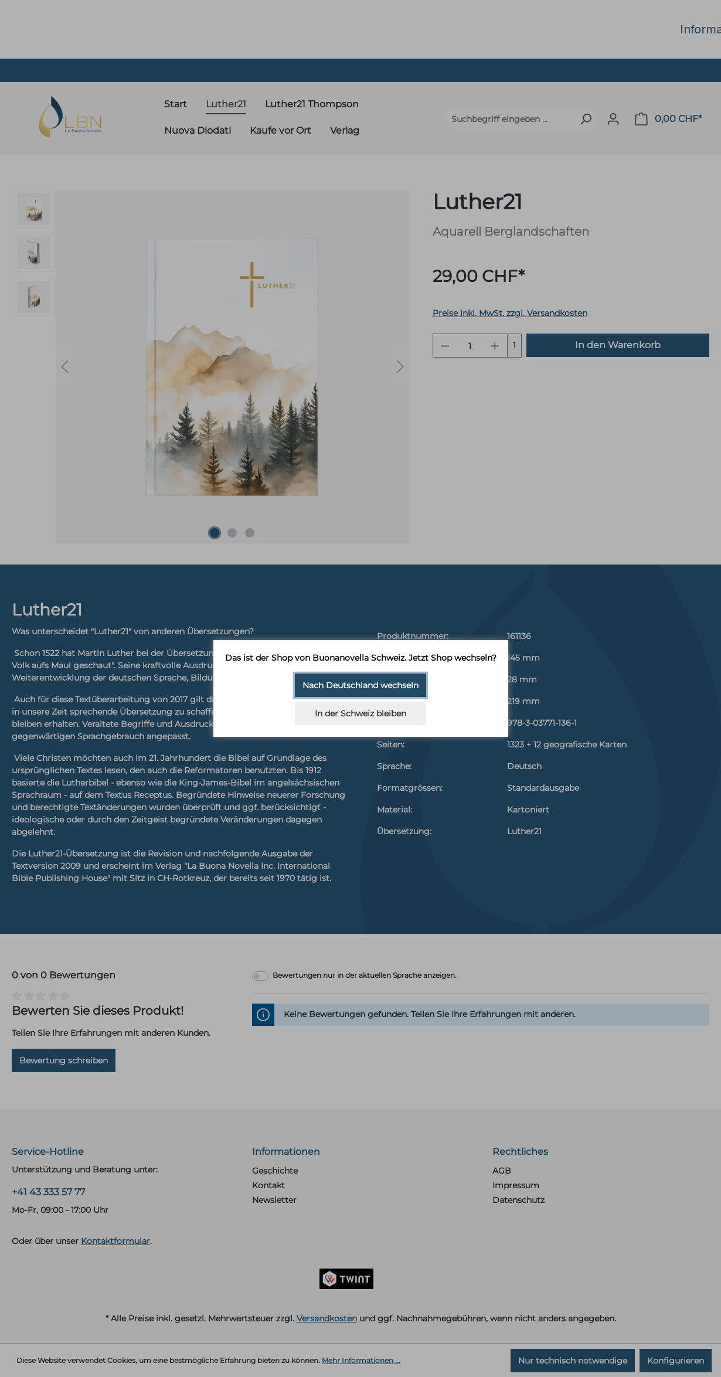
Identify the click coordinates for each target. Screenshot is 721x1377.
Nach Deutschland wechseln (360, 685)
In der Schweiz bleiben (360, 713)
